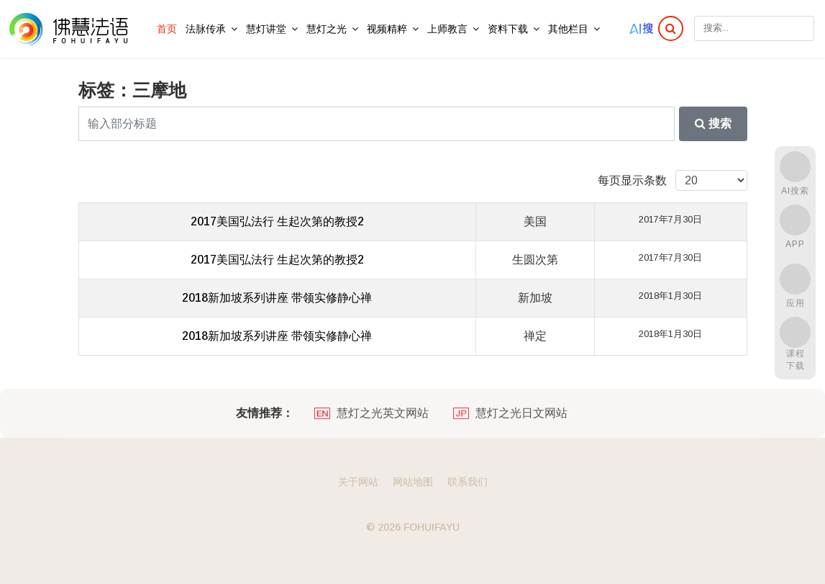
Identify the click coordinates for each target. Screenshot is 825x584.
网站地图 (413, 482)
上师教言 (447, 29)
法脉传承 (206, 29)
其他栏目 (568, 29)
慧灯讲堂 (266, 29)
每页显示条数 (632, 180)
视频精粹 (387, 29)
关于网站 (358, 482)
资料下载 (508, 29)
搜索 (713, 123)
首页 (167, 29)
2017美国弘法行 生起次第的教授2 (277, 221)
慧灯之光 (326, 29)
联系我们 (467, 482)
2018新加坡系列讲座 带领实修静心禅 (277, 298)
